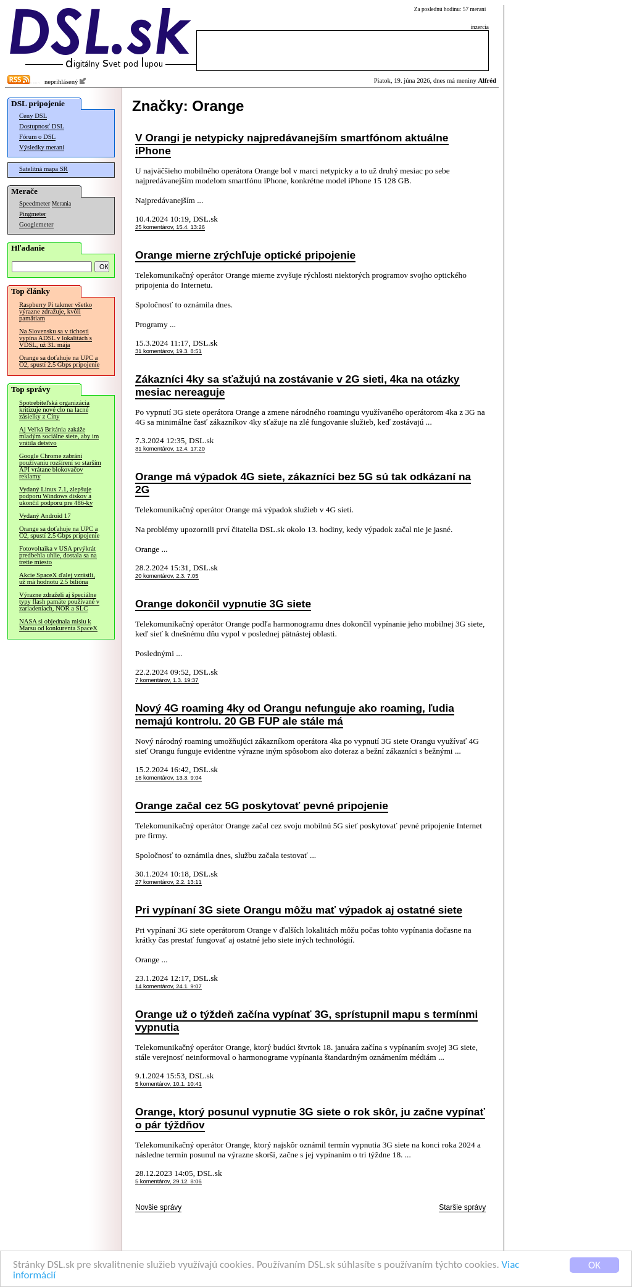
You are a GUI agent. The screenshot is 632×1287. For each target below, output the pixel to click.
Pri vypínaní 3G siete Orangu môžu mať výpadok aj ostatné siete (298, 910)
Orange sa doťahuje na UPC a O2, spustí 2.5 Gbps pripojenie (59, 361)
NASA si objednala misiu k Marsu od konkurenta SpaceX (58, 624)
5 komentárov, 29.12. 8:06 (168, 1181)
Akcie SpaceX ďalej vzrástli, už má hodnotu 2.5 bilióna (57, 578)
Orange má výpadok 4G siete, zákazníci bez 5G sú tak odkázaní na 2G (303, 483)
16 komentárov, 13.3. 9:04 (168, 778)
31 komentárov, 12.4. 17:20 (170, 449)
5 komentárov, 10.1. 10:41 (168, 1084)
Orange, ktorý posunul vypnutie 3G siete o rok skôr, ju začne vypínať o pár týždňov (310, 1118)
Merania (61, 204)
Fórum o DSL (37, 136)
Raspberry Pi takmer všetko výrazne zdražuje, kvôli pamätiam (55, 311)
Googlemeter (36, 224)
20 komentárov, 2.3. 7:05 (167, 576)
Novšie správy (158, 1207)
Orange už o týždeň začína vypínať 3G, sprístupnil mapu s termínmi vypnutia (306, 1020)
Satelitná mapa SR (43, 168)
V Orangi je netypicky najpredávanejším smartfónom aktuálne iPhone (292, 144)
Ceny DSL (33, 115)
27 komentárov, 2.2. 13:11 (168, 882)
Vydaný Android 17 (44, 515)
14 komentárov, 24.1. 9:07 (168, 986)
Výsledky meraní (41, 147)
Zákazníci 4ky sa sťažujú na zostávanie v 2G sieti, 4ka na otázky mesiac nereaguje (297, 385)
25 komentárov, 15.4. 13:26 (170, 227)
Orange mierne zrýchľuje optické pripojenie (245, 255)
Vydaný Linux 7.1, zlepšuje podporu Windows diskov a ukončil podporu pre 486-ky (56, 496)
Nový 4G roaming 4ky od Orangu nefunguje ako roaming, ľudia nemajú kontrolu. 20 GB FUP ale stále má (294, 714)
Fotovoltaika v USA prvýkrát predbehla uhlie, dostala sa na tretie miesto (58, 555)
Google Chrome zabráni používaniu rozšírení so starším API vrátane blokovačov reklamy (60, 466)
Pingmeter (32, 213)
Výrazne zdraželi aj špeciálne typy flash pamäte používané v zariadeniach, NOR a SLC (59, 601)
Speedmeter (34, 203)
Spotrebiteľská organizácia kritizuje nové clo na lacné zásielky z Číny (54, 409)
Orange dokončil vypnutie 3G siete (223, 604)
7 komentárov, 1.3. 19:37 (167, 680)
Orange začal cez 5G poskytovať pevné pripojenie (261, 805)
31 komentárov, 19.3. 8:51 (168, 351)
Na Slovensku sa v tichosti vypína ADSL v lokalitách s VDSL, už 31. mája (55, 338)
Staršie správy (462, 1207)
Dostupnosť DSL (41, 126)
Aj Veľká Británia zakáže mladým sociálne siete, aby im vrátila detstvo (59, 436)
